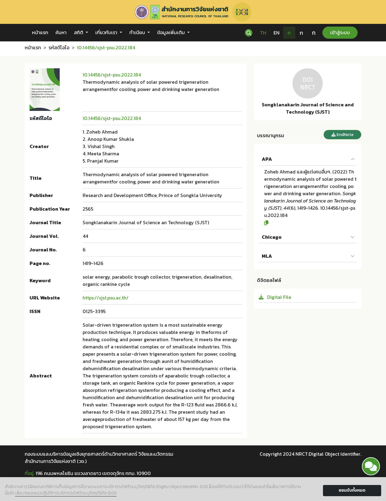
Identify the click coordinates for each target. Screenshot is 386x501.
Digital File (275, 297)
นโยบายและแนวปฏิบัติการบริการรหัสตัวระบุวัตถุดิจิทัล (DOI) (66, 493)
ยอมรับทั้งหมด (352, 490)
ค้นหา (61, 32)
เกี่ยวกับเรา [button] (107, 32)
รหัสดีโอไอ (59, 47)
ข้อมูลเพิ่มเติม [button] (171, 32)
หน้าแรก (40, 32)
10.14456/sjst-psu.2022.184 (112, 74)
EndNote (342, 134)
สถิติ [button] (79, 32)
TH (263, 32)
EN (277, 32)
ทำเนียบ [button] (137, 32)
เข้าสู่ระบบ (340, 32)
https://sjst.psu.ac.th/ (105, 297)
